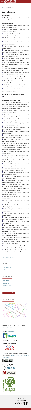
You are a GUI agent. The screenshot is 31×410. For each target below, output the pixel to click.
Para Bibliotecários (6, 285)
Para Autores (5, 283)
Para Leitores (5, 280)
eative (13, 355)
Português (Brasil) (7, 267)
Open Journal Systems (8, 257)
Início (3, 7)
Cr (11, 355)
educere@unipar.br (11, 331)
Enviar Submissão (9, 293)
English (4, 270)
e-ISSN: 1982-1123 (7, 328)
